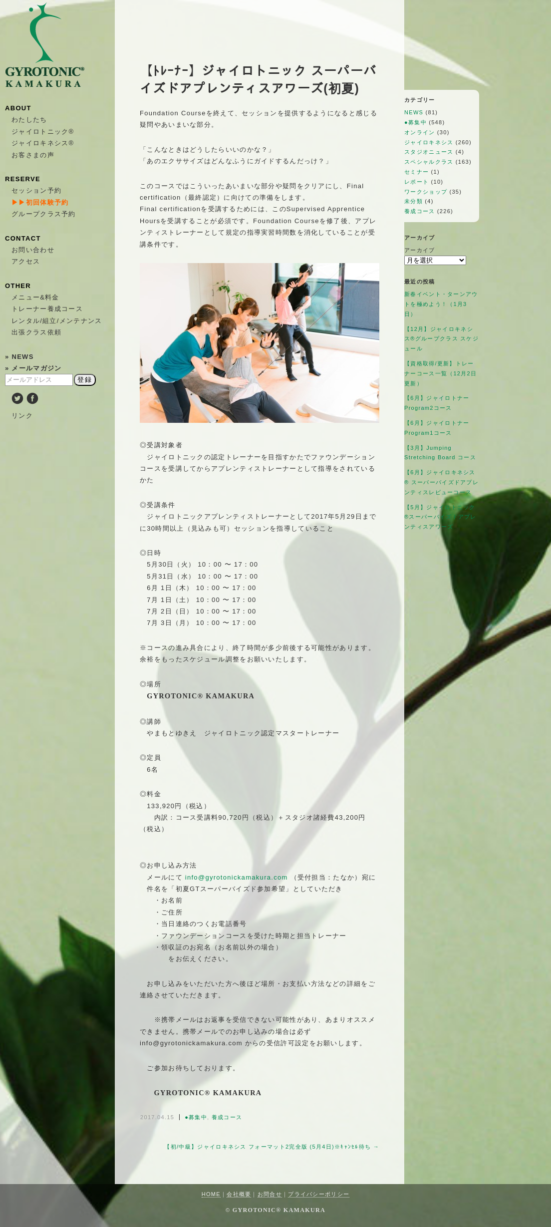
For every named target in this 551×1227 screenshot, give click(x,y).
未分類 (413, 201)
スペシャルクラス (428, 162)
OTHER (18, 286)
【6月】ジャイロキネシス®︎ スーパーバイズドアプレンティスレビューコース (441, 482)
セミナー (416, 172)
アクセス (25, 261)
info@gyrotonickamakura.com (236, 877)
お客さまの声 (32, 155)
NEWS (413, 112)
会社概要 (239, 1194)
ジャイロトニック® (42, 131)
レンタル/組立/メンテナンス (56, 320)
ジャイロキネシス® (42, 143)
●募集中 (196, 1117)
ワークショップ (425, 192)
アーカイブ (419, 250)
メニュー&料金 (35, 297)
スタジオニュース (428, 152)
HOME (211, 1194)
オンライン (419, 132)
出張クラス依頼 (36, 332)
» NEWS (19, 356)
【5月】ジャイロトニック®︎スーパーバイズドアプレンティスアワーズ (440, 517)
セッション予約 (36, 190)
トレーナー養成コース (47, 308)
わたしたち (29, 119)
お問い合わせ (32, 250)
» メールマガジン (33, 368)
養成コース (227, 1117)
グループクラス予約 (43, 214)
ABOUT (18, 108)
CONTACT (23, 238)
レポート (416, 182)
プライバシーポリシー (318, 1194)
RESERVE (22, 179)
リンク (22, 415)
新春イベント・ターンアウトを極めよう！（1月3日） (441, 304)
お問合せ (270, 1194)
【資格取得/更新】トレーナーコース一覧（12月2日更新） (440, 373)
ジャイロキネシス (428, 142)
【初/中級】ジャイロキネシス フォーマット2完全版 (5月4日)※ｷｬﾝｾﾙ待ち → (271, 1147)
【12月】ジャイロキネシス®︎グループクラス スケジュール (441, 339)
